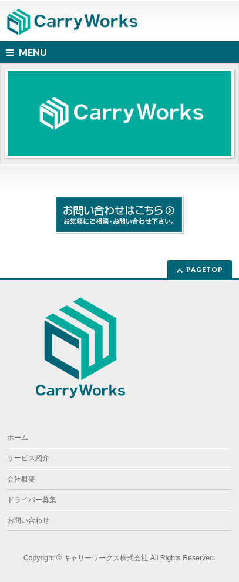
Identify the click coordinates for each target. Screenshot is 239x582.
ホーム (17, 437)
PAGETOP (204, 269)
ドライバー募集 (31, 500)
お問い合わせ (28, 520)
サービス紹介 (28, 458)
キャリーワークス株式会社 (105, 558)
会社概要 (21, 479)
